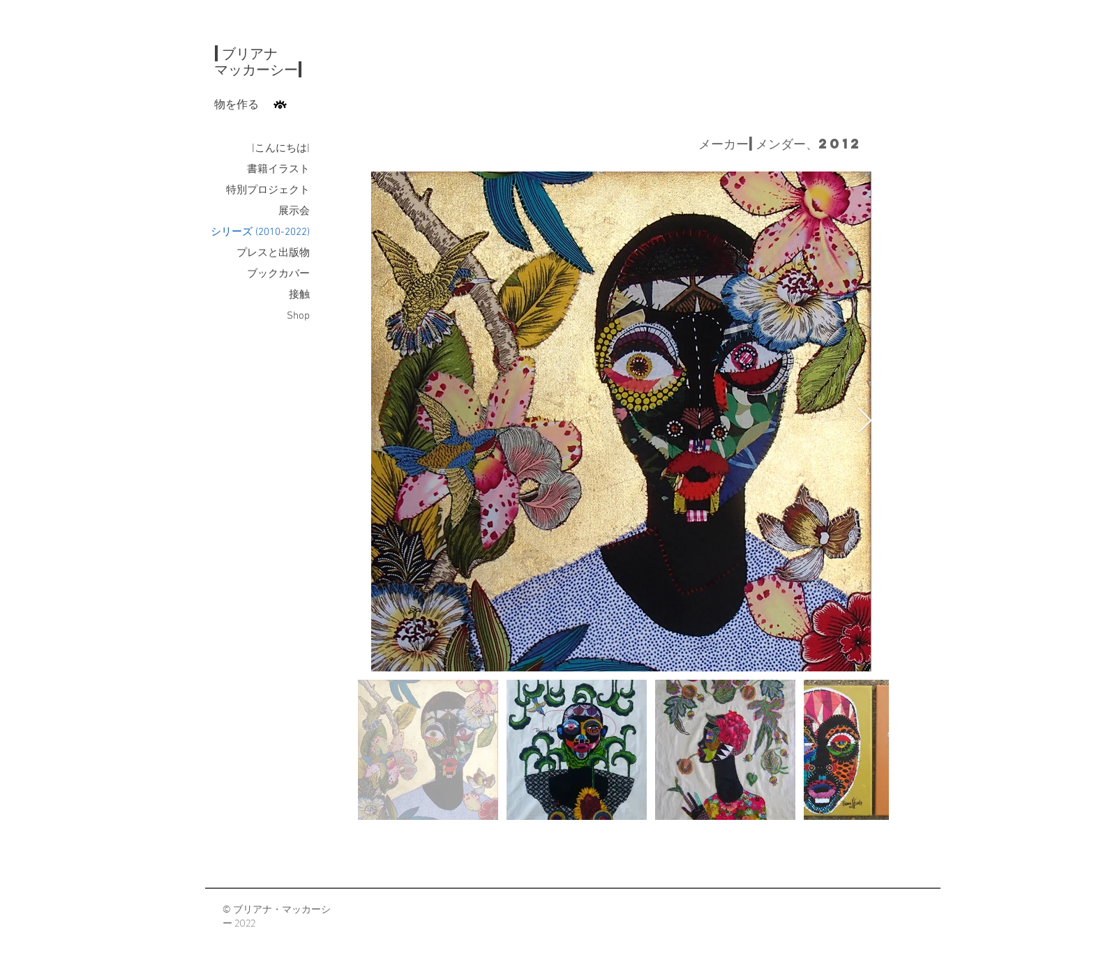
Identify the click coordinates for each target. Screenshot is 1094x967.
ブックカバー (278, 274)
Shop (298, 316)
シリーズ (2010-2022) (260, 232)
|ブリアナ (246, 53)
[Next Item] (865, 421)
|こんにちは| (281, 148)
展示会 (294, 211)
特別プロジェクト (268, 190)
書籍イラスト (278, 169)
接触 (299, 295)
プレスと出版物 (273, 253)
